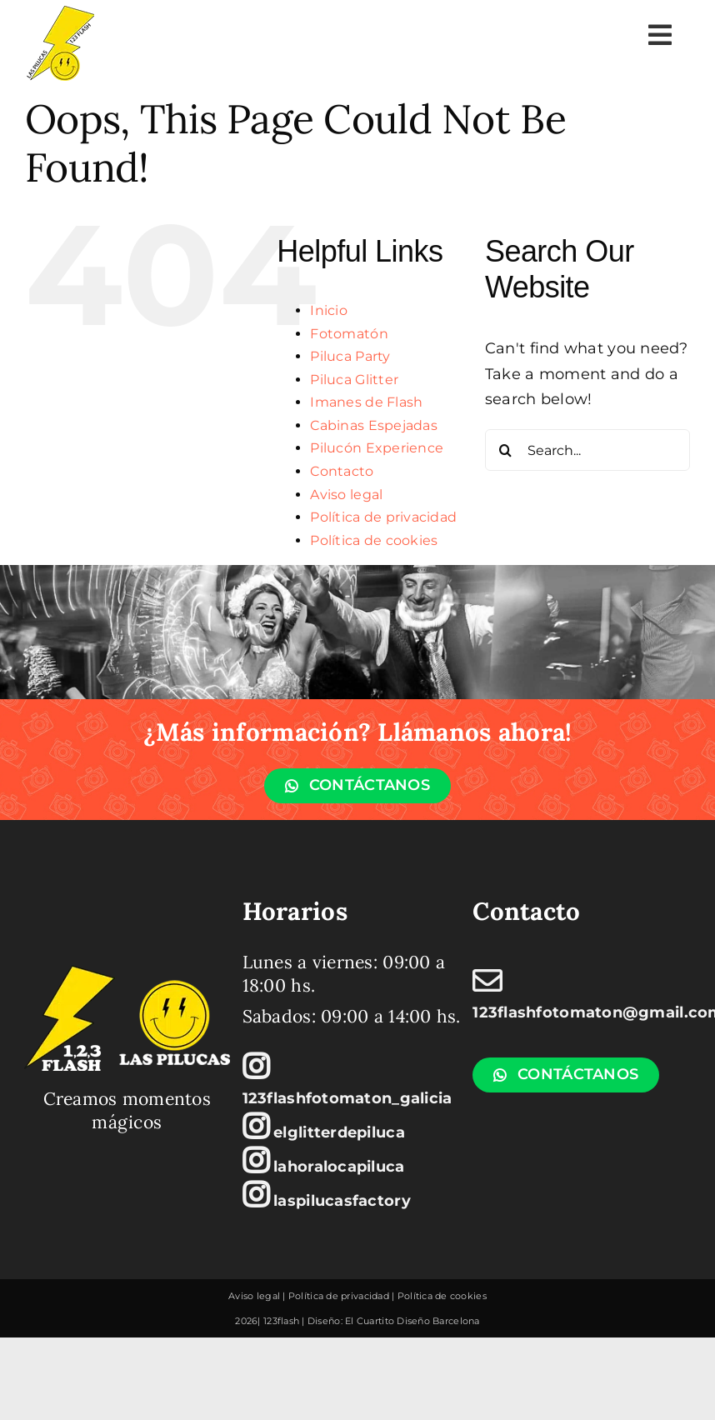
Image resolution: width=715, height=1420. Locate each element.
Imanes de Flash (366, 402)
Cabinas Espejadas (374, 425)
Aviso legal (346, 494)
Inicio (329, 310)
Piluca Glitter (354, 380)
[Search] (506, 450)
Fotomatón (349, 334)
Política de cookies (374, 540)
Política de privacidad (383, 517)
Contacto (341, 471)
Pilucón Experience (376, 448)
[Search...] (587, 450)
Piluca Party (350, 356)
